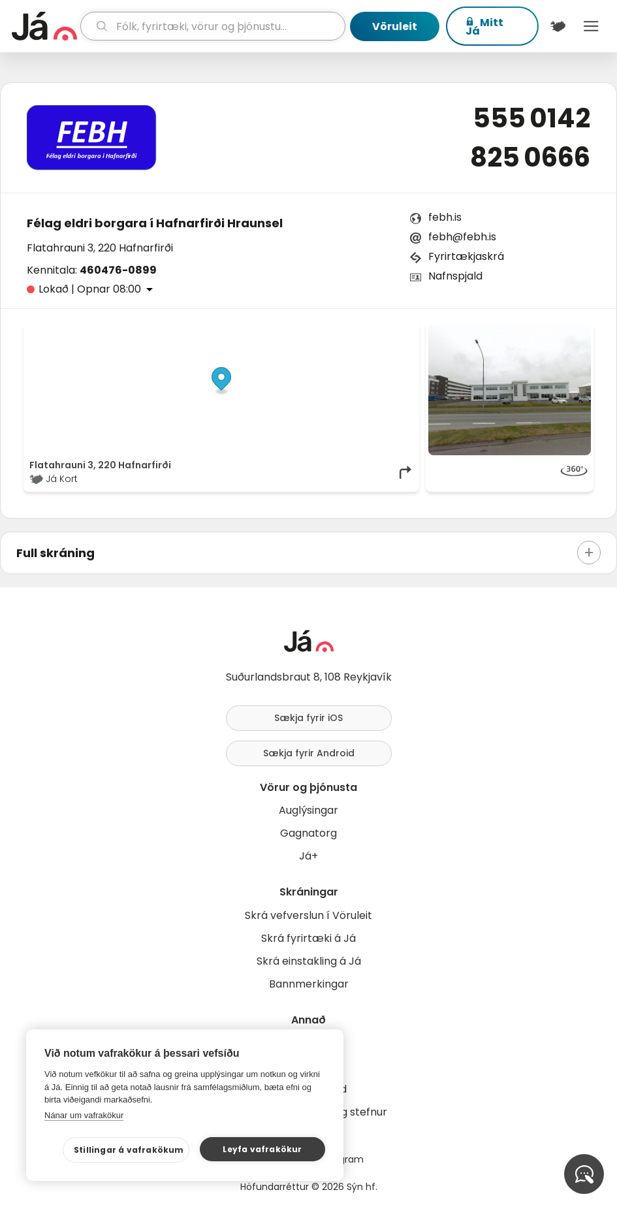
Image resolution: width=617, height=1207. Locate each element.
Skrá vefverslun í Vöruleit (308, 915)
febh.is (445, 217)
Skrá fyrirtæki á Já (308, 938)
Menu (591, 26)
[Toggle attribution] (402, 339)
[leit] (213, 26)
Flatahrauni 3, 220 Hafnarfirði (100, 247)
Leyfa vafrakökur (262, 1149)
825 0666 (530, 157)
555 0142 (531, 118)
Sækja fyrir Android (309, 753)
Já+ (308, 855)
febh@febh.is (462, 236)
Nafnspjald (455, 275)
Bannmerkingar (309, 983)
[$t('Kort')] (558, 26)
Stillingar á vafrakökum (129, 1149)
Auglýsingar (308, 810)
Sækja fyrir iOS (308, 717)
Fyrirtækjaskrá (466, 256)
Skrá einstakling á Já (309, 961)
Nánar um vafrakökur (83, 1115)
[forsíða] (44, 26)
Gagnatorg (308, 833)
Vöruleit (394, 26)
